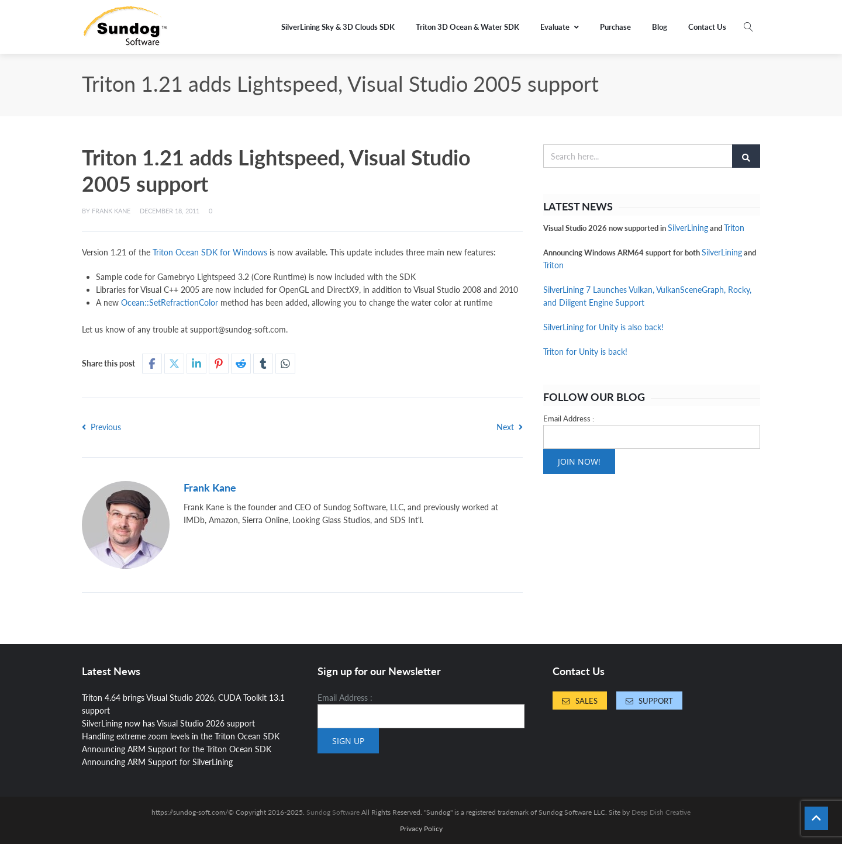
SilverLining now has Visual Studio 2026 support (168, 723)
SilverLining (688, 228)
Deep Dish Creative (661, 812)
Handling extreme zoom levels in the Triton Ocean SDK (180, 736)
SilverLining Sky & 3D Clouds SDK (338, 27)
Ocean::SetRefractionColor (169, 302)
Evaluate (559, 27)
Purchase (615, 27)
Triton (734, 228)
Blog (659, 27)
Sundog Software (333, 812)
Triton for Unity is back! (585, 352)
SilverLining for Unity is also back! (603, 327)
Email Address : (568, 418)
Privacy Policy (421, 829)
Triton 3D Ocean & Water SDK (467, 27)
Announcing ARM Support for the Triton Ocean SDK (176, 749)
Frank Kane (111, 211)
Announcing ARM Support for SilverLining (157, 762)
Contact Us (707, 27)
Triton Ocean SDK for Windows (210, 252)
